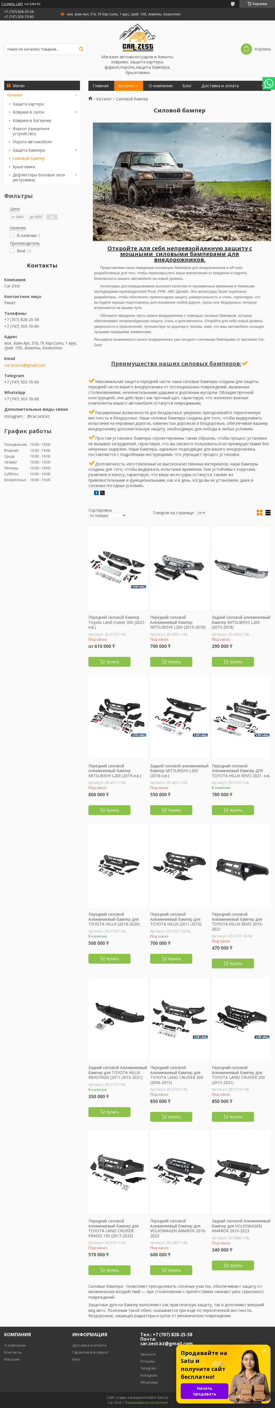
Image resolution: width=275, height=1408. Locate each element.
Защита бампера (29, 150)
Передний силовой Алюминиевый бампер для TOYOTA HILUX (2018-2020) (114, 919)
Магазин (12, 1359)
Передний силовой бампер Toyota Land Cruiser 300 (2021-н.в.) (117, 622)
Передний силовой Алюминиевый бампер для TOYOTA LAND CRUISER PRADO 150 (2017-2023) (113, 1228)
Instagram (148, 1375)
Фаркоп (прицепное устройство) (31, 131)
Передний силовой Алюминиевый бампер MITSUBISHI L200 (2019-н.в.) (114, 770)
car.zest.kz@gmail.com (24, 365)
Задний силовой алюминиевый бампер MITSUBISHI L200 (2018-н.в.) (179, 770)
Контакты (13, 1352)
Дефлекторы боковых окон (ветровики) (39, 177)
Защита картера (28, 104)
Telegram (148, 1368)
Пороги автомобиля (32, 141)
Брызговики (24, 166)
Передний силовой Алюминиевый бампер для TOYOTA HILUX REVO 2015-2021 (237, 921)
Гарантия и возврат (90, 1352)
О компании (161, 86)
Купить (113, 662)
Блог (187, 86)
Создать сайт (12, 4)
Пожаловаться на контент (146, 1402)
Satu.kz (162, 1397)
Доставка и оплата (220, 86)
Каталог (15, 95)
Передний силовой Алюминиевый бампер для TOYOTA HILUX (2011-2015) (175, 919)
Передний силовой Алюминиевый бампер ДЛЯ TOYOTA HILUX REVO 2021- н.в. (241, 770)
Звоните (148, 1354)
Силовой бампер (29, 158)
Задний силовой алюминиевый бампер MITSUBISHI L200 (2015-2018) (241, 622)
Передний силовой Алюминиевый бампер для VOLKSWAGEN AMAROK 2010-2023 (178, 1228)
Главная (101, 86)
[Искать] (81, 49)
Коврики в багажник (32, 120)
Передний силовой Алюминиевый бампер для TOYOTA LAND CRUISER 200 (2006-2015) (176, 1075)
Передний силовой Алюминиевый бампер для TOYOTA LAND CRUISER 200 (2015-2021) (238, 1075)
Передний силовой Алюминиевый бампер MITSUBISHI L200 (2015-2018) (178, 622)
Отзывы (147, 1361)
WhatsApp (149, 1382)
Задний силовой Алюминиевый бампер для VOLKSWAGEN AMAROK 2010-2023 (241, 1225)
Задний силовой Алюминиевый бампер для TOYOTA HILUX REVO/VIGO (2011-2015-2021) (117, 1072)
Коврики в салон (28, 112)
